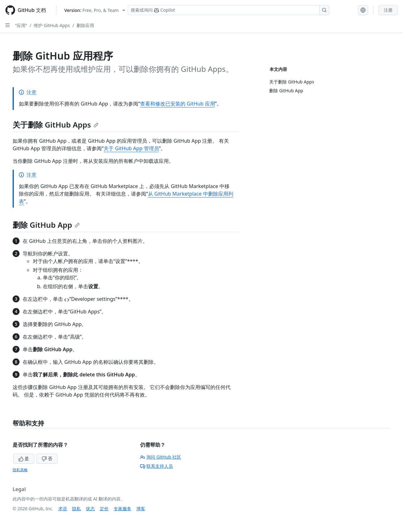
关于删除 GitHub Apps (56, 124)
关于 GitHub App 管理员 (131, 148)
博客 (140, 509)
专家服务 (122, 509)
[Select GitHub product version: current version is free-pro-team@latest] (94, 10)
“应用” (21, 25)
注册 (388, 10)
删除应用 (85, 25)
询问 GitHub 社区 (160, 457)
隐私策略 (20, 469)
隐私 (76, 509)
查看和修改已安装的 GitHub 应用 (177, 103)
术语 (62, 509)
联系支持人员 (156, 466)
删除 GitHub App (46, 225)
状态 (90, 509)
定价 (104, 509)
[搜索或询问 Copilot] (228, 10)
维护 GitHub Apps (52, 25)
